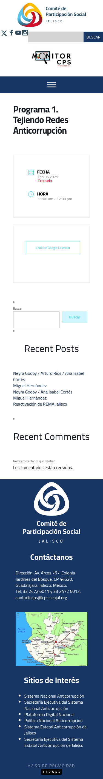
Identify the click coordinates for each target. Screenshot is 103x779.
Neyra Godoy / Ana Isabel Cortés (43, 392)
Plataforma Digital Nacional (49, 714)
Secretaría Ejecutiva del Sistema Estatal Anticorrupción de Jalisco (53, 742)
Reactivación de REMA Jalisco (40, 404)
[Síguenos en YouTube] (17, 36)
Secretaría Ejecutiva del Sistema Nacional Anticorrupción (53, 705)
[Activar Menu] (51, 84)
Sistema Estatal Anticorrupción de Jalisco (55, 730)
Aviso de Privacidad (51, 765)
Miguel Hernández (30, 385)
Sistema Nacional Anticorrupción (54, 696)
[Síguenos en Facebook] (10, 36)
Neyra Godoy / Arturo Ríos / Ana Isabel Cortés (48, 376)
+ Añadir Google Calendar (53, 247)
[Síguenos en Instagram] (24, 36)
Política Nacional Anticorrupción (53, 720)
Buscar (17, 308)
